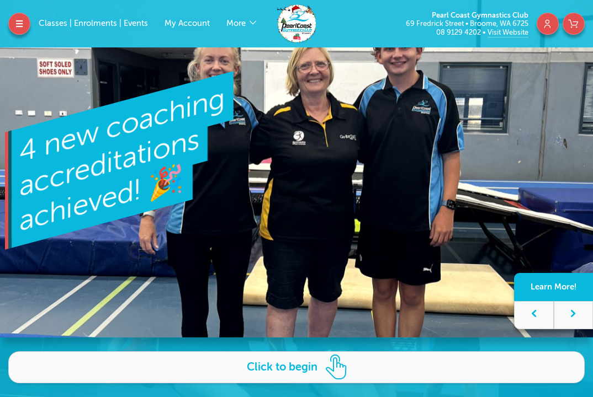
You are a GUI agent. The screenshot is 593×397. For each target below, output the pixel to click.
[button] (534, 315)
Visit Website (508, 32)
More (237, 23)
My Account (187, 23)
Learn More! (553, 287)
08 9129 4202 (459, 32)
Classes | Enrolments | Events (93, 23)
